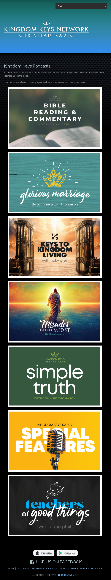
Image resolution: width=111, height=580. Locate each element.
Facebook (97, 568)
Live (18, 568)
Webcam (84, 568)
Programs (38, 568)
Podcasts (51, 568)
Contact (73, 568)
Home (11, 568)
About (26, 568)
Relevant (66, 575)
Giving (62, 568)
